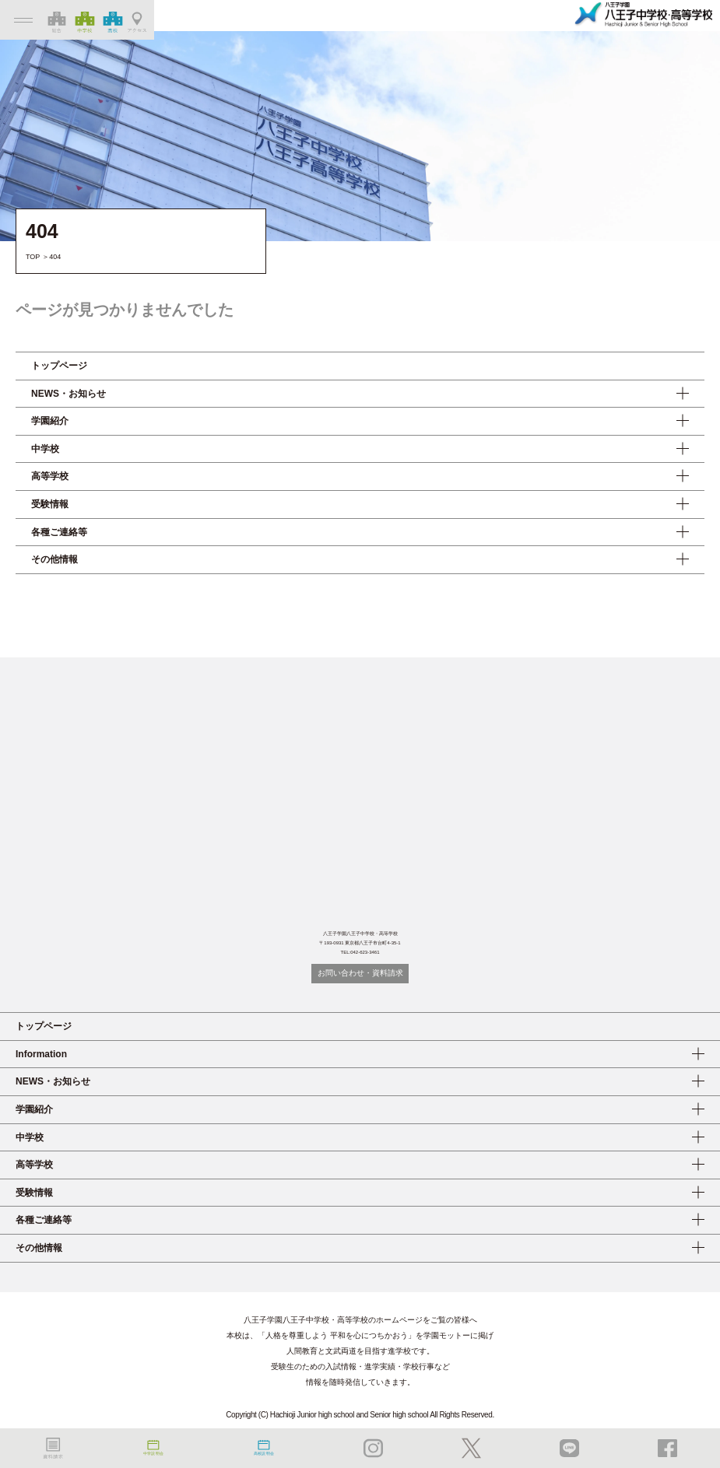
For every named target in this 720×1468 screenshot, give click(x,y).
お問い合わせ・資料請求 (360, 973)
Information (41, 1054)
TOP (33, 257)
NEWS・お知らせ (68, 393)
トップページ (59, 365)
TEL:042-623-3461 (359, 952)
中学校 (45, 448)
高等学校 (49, 476)
